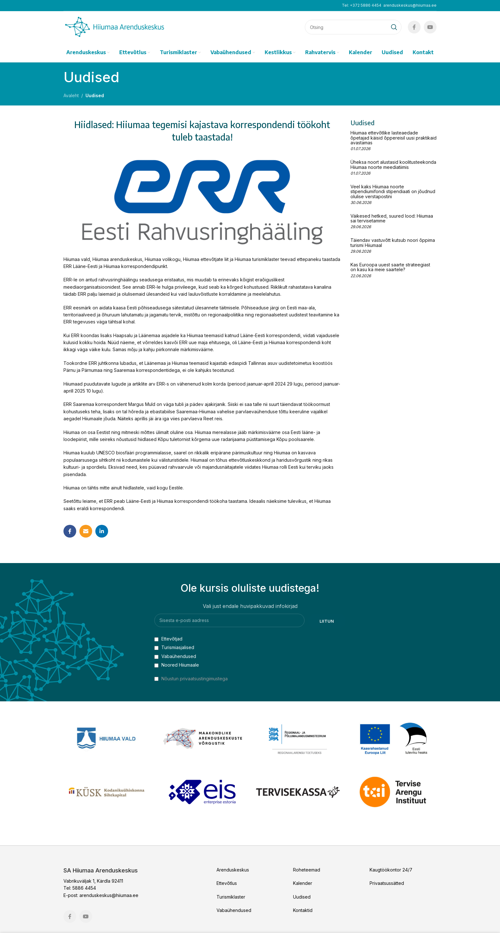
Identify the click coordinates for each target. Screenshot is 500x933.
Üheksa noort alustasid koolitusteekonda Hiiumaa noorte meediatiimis (393, 164)
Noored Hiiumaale (176, 665)
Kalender (302, 883)
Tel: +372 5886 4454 (361, 5)
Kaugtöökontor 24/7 (391, 869)
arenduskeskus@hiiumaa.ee (410, 5)
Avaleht (71, 95)
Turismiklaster (231, 897)
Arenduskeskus (233, 869)
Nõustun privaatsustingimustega (194, 678)
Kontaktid (302, 910)
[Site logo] (114, 26)
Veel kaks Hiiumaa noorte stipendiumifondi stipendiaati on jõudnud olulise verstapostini (392, 191)
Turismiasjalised (174, 647)
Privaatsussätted (387, 883)
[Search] (353, 27)
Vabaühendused (175, 656)
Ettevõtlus (227, 883)
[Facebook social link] (414, 27)
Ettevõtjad (168, 638)
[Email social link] (85, 531)
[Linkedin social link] (101, 531)
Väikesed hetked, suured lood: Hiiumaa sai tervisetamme (391, 218)
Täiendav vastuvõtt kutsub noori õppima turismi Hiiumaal (392, 242)
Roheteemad (306, 869)
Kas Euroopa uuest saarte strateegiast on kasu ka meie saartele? (390, 267)
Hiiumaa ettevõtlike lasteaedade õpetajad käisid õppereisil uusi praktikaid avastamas (393, 137)
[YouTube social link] (430, 27)
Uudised (94, 95)
